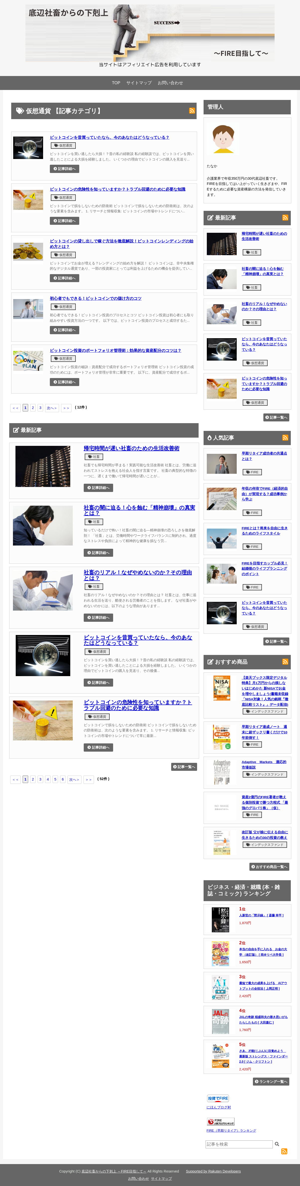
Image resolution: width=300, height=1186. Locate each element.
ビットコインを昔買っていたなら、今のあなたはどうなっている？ (109, 137)
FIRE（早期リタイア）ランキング (231, 1130)
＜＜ (15, 408)
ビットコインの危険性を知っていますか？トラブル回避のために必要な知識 (117, 189)
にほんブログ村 (219, 1107)
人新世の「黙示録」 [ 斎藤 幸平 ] (261, 915)
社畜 (94, 457)
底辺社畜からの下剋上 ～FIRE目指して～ (114, 1171)
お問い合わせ (170, 82)
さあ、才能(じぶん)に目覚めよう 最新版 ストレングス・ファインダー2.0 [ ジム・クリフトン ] (263, 1056)
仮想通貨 (63, 145)
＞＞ (66, 408)
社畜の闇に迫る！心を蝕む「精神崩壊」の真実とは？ (139, 510)
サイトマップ (139, 82)
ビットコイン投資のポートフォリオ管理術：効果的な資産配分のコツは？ (115, 350)
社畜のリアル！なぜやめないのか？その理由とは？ (138, 575)
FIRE (252, 472)
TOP (116, 82)
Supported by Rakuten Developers (213, 1171)
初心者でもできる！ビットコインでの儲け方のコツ (96, 298)
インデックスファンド (265, 711)
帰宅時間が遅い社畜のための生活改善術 (131, 448)
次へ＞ (52, 408)
